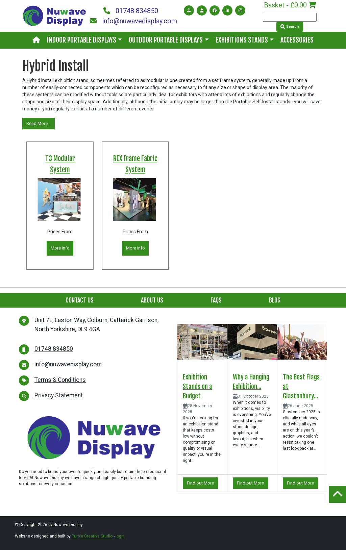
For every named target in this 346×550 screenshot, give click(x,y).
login (120, 536)
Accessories (297, 40)
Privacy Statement (58, 395)
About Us (152, 300)
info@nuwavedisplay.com (133, 21)
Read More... (38, 123)
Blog (274, 300)
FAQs (216, 300)
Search (289, 26)
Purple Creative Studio (92, 536)
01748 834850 (130, 11)
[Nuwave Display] (54, 15)
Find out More (200, 483)
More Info (60, 248)
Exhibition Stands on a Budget (197, 386)
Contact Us (80, 300)
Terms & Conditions (60, 379)
